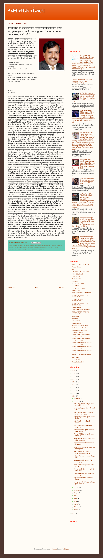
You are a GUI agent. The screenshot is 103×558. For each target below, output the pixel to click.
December (77, 398)
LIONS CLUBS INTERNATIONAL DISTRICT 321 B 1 (82, 347)
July (75, 495)
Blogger (66, 549)
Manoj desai (75, 318)
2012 (74, 396)
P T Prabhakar (76, 290)
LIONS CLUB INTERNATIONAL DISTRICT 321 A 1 (82, 339)
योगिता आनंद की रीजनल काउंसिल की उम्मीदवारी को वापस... (83, 413)
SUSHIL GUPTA (30, 249)
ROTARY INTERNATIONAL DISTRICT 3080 (80, 300)
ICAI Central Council (78, 283)
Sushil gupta (75, 316)
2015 (74, 387)
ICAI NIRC (75, 286)
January (76, 510)
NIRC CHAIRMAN (77, 274)
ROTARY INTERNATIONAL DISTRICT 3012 (80, 296)
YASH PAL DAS (39, 249)
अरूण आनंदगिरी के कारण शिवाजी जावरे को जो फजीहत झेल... (84, 439)
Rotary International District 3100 (81, 309)
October (76, 487)
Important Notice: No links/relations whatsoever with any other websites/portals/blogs (82, 81)
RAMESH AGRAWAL (14, 247)
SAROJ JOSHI (21, 249)
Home (36, 287)
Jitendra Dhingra (76, 267)
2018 (74, 379)
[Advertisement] (36, 270)
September (77, 490)
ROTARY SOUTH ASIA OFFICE (81, 293)
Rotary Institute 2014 (78, 362)
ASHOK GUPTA (77, 279)
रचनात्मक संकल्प (26, 10)
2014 (74, 390)
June (75, 498)
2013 (74, 393)
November (77, 401)
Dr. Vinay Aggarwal (77, 332)
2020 (74, 373)
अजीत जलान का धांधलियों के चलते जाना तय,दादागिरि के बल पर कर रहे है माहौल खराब (87, 181)
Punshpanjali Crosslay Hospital (81, 325)
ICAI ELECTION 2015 (78, 288)
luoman (54, 549)
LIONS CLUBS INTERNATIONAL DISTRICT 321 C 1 (82, 351)
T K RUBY (75, 269)
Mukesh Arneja (76, 323)
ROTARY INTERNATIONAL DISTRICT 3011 (80, 304)
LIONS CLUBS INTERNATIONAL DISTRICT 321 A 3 (82, 343)
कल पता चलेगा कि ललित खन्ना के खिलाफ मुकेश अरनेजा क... (84, 483)
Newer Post (11, 287)
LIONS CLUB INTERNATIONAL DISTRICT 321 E (82, 335)
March (76, 504)
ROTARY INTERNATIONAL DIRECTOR (32, 247)
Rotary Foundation (77, 307)
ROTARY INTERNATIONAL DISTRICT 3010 (80, 312)
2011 (74, 513)
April (75, 501)
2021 (74, 371)
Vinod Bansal (76, 357)
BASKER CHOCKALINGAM (80, 264)
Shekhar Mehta (76, 359)
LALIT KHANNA (57, 245)
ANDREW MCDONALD (19, 245)
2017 (74, 382)
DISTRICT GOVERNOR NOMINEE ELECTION (39, 245)
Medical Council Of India (79, 328)
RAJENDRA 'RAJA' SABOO (80, 272)
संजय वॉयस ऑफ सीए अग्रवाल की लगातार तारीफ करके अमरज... (82, 452)
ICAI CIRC (75, 281)
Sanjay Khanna (76, 321)
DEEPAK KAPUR (77, 276)
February (76, 507)
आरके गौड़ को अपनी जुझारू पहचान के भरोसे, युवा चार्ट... (84, 430)
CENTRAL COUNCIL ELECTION (82, 355)
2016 (74, 385)
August (76, 493)
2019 (74, 376)
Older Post (61, 287)
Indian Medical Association (79, 330)
